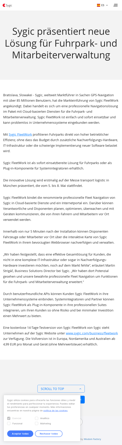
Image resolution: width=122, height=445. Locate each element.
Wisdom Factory (92, 439)
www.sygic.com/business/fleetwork (92, 333)
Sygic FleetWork (20, 134)
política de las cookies (55, 410)
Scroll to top (61, 389)
